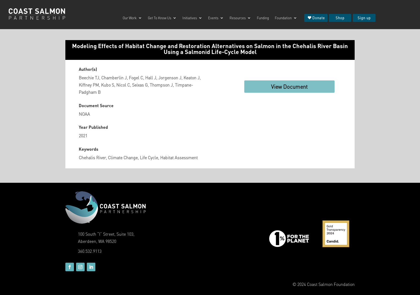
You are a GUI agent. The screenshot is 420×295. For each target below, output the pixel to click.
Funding (263, 18)
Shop (340, 17)
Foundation (283, 18)
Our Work (130, 18)
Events (213, 18)
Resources (238, 18)
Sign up (364, 17)
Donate (318, 17)
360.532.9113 (90, 251)
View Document (289, 86)
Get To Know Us (159, 18)
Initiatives (189, 18)
